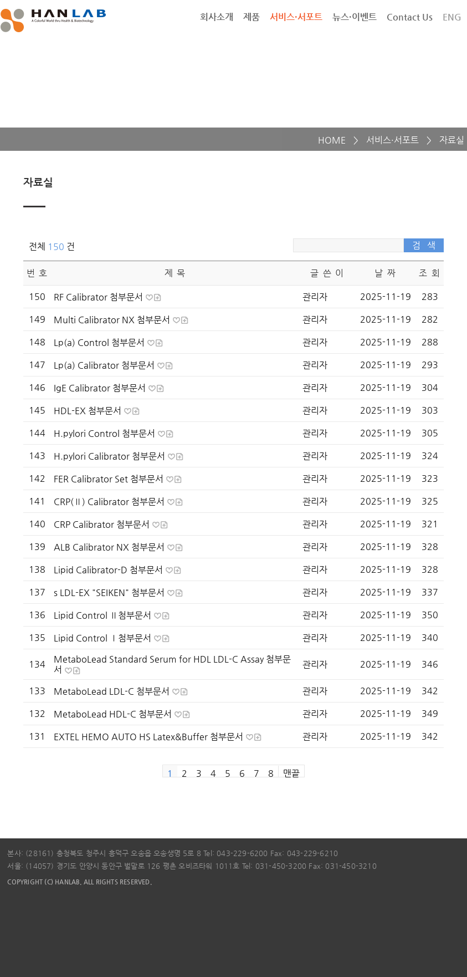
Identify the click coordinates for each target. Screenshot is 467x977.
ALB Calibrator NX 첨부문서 (110, 547)
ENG (452, 17)
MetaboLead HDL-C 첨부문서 (114, 714)
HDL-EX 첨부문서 (89, 410)
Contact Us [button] (410, 17)
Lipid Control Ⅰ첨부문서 (103, 638)
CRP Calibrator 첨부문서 (103, 524)
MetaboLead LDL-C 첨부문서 (113, 691)
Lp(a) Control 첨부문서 (100, 342)
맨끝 (291, 772)
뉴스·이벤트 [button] (354, 17)
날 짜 (385, 273)
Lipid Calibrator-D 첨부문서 (109, 569)
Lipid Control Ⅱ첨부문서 (103, 615)
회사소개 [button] (216, 17)
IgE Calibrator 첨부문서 (101, 388)
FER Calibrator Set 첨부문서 (110, 479)
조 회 (429, 273)
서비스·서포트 (392, 140)
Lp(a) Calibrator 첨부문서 (105, 365)
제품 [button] (251, 17)
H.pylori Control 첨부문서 (105, 433)
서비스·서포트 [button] (296, 17)
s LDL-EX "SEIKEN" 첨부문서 (110, 592)
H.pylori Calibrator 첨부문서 (110, 456)
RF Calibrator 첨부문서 (99, 297)
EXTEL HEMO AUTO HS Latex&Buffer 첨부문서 (149, 736)
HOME (332, 140)
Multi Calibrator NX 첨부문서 (113, 319)
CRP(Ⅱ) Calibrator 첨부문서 (110, 501)
